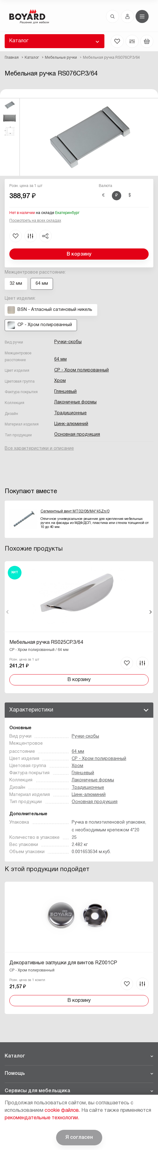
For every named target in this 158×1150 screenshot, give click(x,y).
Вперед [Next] (150, 612)
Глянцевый (65, 392)
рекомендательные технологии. (42, 1118)
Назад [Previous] (7, 612)
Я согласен (79, 1137)
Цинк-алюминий (71, 424)
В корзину (79, 254)
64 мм (60, 359)
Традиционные (70, 413)
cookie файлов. (62, 1110)
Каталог (18, 41)
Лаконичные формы (75, 402)
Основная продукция (77, 435)
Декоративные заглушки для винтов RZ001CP (63, 963)
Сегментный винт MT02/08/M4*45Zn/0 (75, 511)
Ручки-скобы (68, 342)
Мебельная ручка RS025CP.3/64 (46, 642)
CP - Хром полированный (81, 370)
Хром (60, 381)
